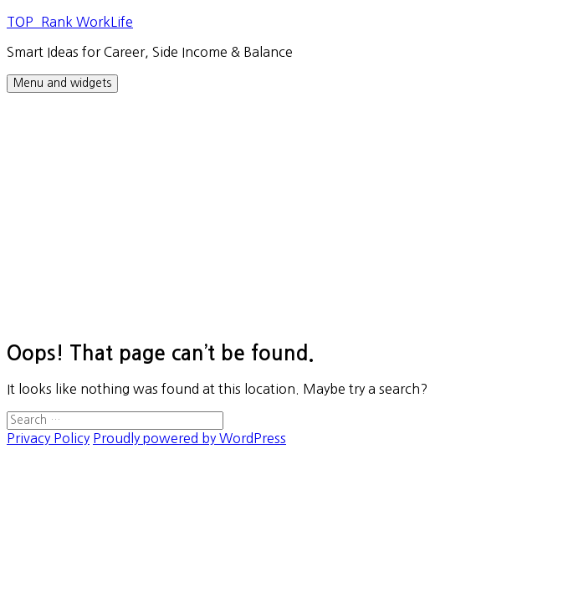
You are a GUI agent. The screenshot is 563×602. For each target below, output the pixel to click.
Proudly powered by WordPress (189, 438)
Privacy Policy (48, 438)
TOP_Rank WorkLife (70, 21)
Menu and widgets (62, 83)
